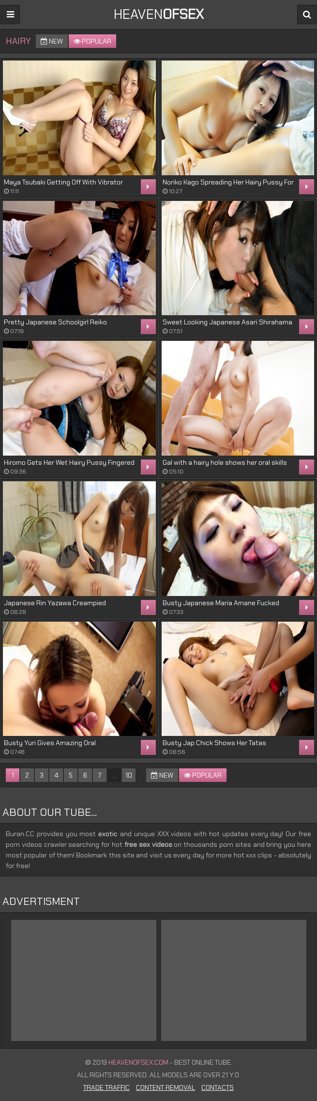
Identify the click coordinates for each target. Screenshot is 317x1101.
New (52, 41)
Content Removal (165, 1087)
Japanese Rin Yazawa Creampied (55, 602)
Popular (92, 41)
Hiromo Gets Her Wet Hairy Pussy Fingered (69, 462)
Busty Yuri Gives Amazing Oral (50, 742)
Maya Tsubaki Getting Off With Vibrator (63, 182)
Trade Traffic (106, 1087)
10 (128, 775)
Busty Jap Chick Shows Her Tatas (214, 742)
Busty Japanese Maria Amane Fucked (221, 602)
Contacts (217, 1087)
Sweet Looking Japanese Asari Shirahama (227, 322)
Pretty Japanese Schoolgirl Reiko (55, 322)
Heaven (159, 14)
